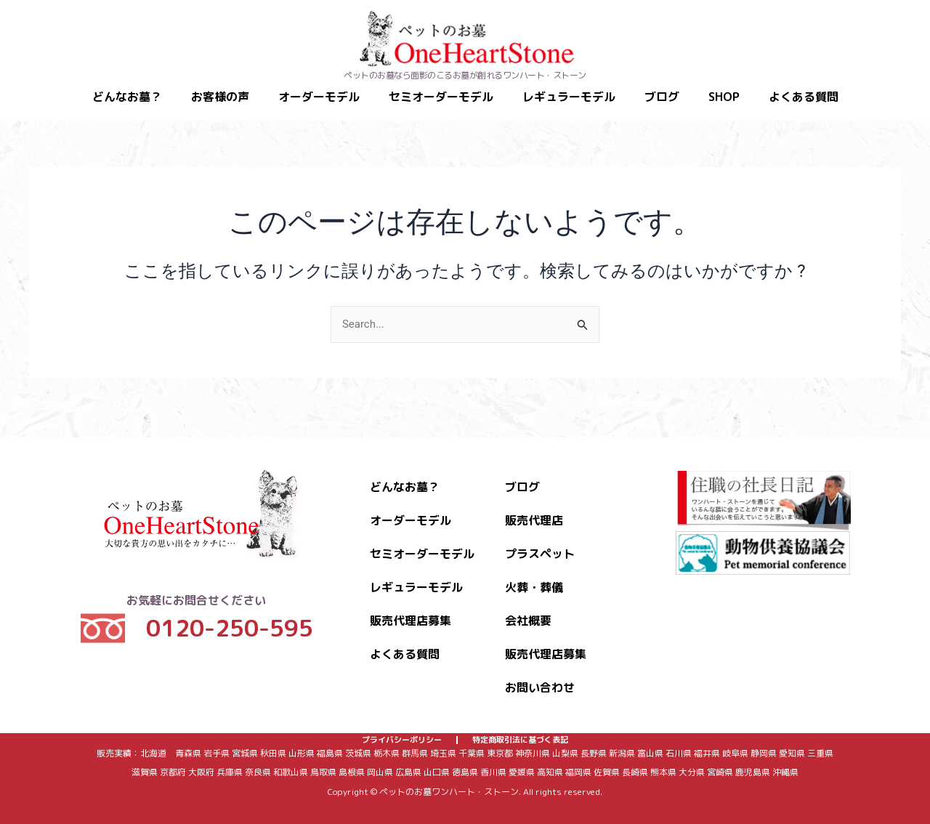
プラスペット (540, 542)
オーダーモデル (319, 97)
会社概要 (528, 609)
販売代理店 (534, 509)
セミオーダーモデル (441, 97)
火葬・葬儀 (534, 575)
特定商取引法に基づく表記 (520, 734)
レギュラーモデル (568, 97)
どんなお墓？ (127, 97)
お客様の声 (220, 97)
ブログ (661, 97)
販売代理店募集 (410, 609)
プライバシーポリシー (402, 734)
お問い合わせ (540, 676)
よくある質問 (803, 97)
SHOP (724, 97)
